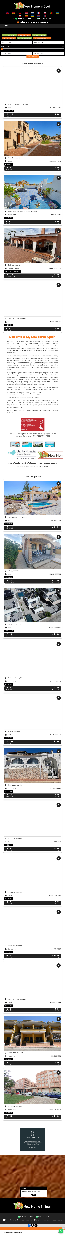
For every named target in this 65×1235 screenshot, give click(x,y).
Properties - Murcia (24, 35)
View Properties (32, 57)
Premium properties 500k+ (42, 38)
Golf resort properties (25, 38)
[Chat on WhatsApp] (61, 1231)
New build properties (9, 38)
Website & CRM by (13, 1232)
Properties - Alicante (39, 35)
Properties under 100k (9, 35)
